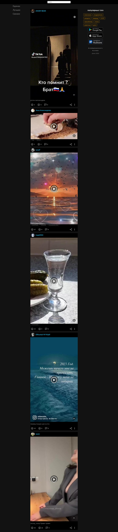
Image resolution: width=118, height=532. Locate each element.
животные (87, 25)
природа (95, 18)
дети (94, 25)
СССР (102, 18)
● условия (95, 50)
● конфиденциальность (95, 48)
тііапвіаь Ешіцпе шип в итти (39, 424)
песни (97, 21)
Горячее (16, 6)
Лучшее (16, 10)
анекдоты (87, 18)
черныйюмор (88, 21)
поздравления (98, 15)
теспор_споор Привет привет (40, 523)
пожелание (87, 15)
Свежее (16, 13)
